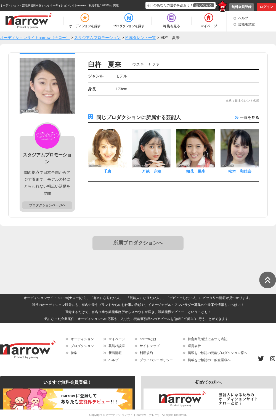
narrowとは (148, 339)
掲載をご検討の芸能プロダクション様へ (217, 353)
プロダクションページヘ (47, 205)
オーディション (82, 339)
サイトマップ (150, 346)
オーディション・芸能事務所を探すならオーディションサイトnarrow (43, 5)
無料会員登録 (241, 7)
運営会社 (194, 346)
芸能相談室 (246, 24)
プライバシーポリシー (156, 360)
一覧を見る (247, 117)
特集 (74, 353)
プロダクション (82, 346)
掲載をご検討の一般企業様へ (209, 360)
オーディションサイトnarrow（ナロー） (133, 414)
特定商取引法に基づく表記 (207, 339)
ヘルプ (243, 18)
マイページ (116, 339)
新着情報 (115, 353)
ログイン (266, 7)
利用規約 (146, 353)
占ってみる (203, 5)
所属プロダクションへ (138, 243)
